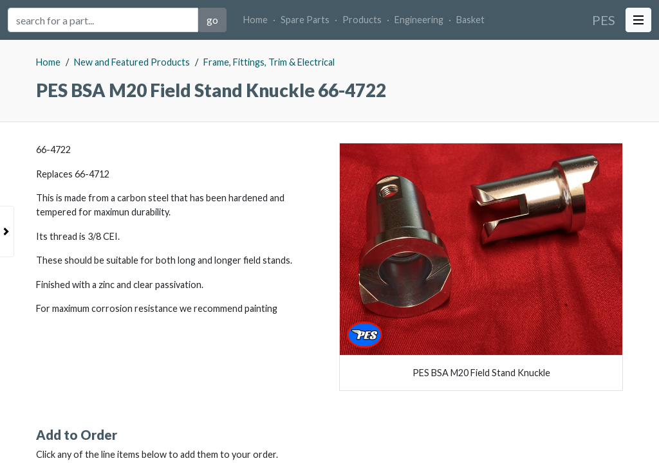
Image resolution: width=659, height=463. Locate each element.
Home (255, 19)
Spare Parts (305, 19)
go (212, 20)
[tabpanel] (329, 251)
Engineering (418, 19)
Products (362, 19)
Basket (470, 19)
